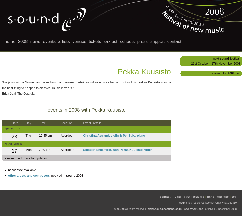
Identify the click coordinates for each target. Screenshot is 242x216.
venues (79, 41)
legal (177, 196)
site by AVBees (193, 209)
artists (64, 41)
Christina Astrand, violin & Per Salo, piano (114, 135)
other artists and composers (29, 175)
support (157, 41)
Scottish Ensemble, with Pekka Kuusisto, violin (117, 150)
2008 (23, 41)
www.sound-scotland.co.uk (165, 209)
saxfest (110, 41)
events (49, 41)
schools (127, 41)
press (142, 41)
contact (174, 41)
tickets (95, 41)
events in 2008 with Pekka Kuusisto (87, 110)
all (238, 73)
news (35, 41)
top (234, 196)
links (210, 196)
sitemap (223, 196)
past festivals (194, 196)
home (10, 41)
